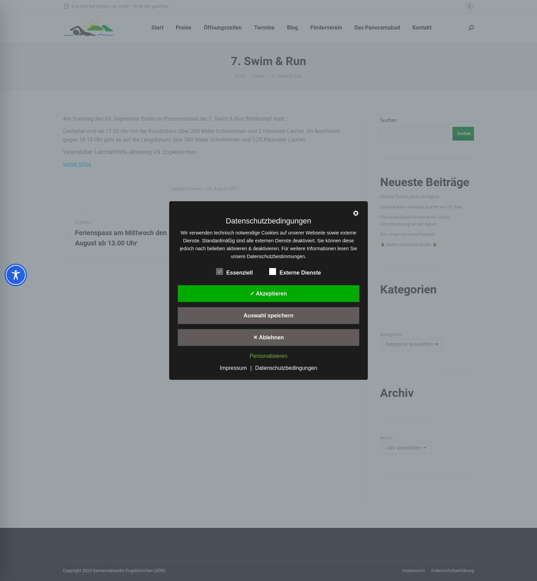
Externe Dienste (295, 271)
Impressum (233, 368)
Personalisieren (268, 356)
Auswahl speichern (268, 315)
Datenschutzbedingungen (286, 368)
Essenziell (234, 271)
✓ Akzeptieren (268, 293)
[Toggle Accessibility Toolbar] (15, 275)
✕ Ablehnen (268, 337)
